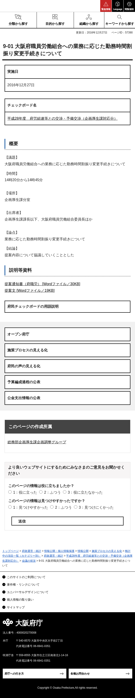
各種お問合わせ (80, 673)
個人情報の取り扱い (20, 599)
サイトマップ (16, 607)
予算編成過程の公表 (23, 382)
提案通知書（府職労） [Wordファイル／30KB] (42, 284)
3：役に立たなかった (85, 492)
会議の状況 (29, 560)
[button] (106, 6)
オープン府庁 (18, 334)
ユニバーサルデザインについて (28, 592)
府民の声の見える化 (23, 366)
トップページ (10, 551)
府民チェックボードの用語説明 (33, 306)
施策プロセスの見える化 (27, 350)
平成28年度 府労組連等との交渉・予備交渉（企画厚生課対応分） (62, 118)
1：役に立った (25, 492)
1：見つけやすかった (30, 507)
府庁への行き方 (14, 673)
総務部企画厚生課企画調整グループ (37, 442)
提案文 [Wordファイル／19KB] (29, 290)
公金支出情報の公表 (23, 398)
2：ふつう (52, 492)
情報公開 (83, 551)
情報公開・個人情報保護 (59, 551)
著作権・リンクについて (23, 584)
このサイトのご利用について (26, 577)
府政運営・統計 (31, 551)
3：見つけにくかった (96, 507)
